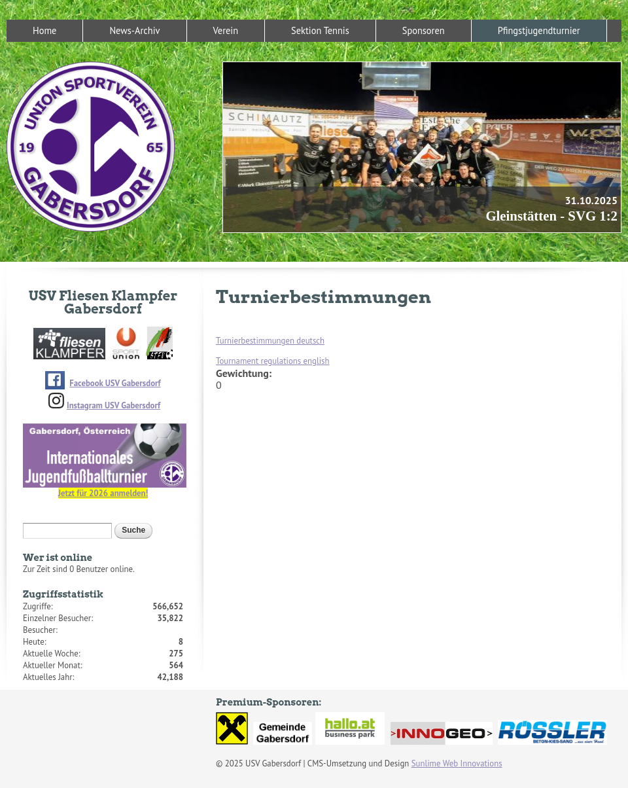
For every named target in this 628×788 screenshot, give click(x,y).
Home (44, 30)
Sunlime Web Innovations (456, 763)
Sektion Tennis (320, 30)
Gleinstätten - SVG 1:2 (551, 215)
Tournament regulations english (273, 361)
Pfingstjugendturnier (539, 30)
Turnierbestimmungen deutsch (270, 340)
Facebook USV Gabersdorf (114, 383)
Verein (226, 30)
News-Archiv (134, 30)
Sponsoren (423, 30)
